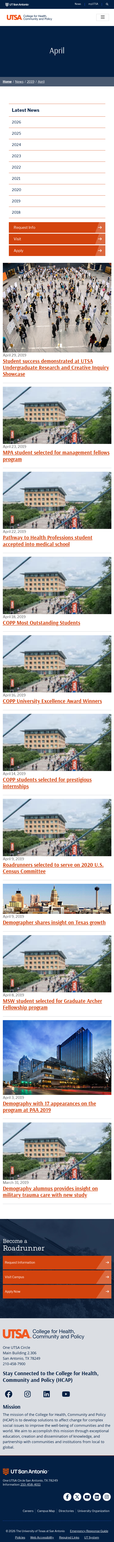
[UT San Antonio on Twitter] (77, 1497)
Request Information (57, 1262)
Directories (66, 1511)
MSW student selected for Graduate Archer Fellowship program (52, 1004)
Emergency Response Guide (89, 1531)
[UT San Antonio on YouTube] (87, 1497)
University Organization (94, 1511)
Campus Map (46, 1511)
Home (7, 82)
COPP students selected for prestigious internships (47, 783)
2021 (16, 178)
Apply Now (57, 1291)
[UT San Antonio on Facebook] (67, 1497)
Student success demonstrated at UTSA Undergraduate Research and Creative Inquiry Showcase (56, 367)
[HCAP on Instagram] (28, 1395)
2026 (16, 122)
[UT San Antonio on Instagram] (107, 1497)
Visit (58, 239)
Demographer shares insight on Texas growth (54, 922)
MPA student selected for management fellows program (56, 456)
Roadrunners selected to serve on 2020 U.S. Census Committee (53, 868)
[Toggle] (102, 17)
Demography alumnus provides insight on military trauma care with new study (50, 1192)
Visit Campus (57, 1277)
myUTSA (93, 4)
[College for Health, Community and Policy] (29, 17)
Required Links (69, 1537)
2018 (16, 212)
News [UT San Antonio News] (78, 4)
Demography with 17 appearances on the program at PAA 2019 (49, 1107)
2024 (16, 145)
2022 (16, 167)
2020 (16, 190)
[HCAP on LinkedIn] (47, 1395)
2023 (16, 156)
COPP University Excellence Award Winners (52, 701)
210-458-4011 (31, 1484)
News (19, 82)
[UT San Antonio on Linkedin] (97, 1497)
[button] (107, 4)
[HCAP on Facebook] (9, 1395)
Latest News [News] (25, 110)
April (41, 82)
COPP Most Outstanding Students (41, 622)
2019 (30, 82)
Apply (58, 250)
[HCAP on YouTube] (66, 1395)
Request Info (58, 227)
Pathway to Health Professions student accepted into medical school (47, 541)
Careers (28, 1511)
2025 (16, 133)
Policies (20, 1537)
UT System (91, 1537)
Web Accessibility (42, 1537)
